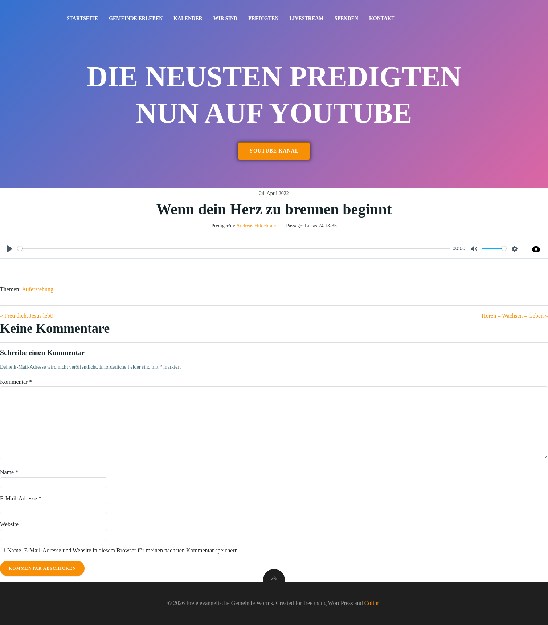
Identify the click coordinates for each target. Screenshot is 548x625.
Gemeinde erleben (136, 18)
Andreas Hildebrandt (257, 226)
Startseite (82, 18)
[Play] (10, 249)
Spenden (346, 18)
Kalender (188, 18)
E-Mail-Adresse (20, 498)
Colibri (372, 603)
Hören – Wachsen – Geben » (515, 316)
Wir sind (225, 18)
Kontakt (382, 18)
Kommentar (16, 382)
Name (9, 473)
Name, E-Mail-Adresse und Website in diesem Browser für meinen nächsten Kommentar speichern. (123, 551)
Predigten (263, 18)
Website (9, 524)
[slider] (233, 248)
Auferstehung (37, 290)
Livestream (307, 18)
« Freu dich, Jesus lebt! (27, 316)
